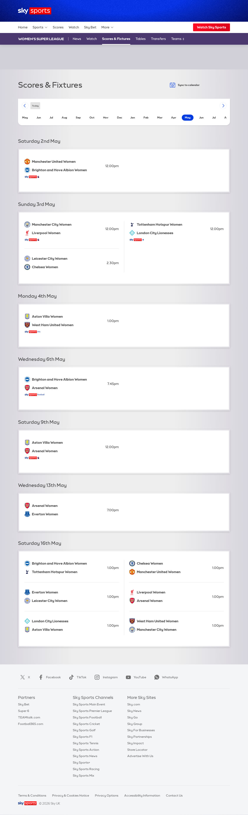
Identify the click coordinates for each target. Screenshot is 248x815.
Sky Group (134, 723)
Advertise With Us (140, 755)
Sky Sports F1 (82, 736)
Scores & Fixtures (116, 38)
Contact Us (174, 795)
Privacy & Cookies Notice (70, 795)
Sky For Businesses (141, 730)
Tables (141, 38)
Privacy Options (106, 795)
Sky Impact (135, 743)
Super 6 (23, 710)
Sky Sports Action (86, 749)
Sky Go (132, 717)
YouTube (135, 677)
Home (23, 27)
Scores (58, 27)
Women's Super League (41, 39)
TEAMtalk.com (29, 717)
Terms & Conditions (32, 795)
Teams (178, 39)
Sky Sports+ (81, 762)
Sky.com (133, 704)
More (107, 27)
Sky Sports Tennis (85, 743)
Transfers (158, 38)
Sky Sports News (85, 755)
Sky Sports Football (87, 717)
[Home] (34, 11)
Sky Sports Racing (86, 769)
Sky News (134, 710)
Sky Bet (90, 27)
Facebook (48, 677)
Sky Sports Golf (84, 730)
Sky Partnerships (139, 736)
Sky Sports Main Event (89, 704)
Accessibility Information (142, 795)
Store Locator (137, 749)
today (35, 105)
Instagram (105, 677)
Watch (74, 27)
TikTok (76, 677)
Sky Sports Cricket (86, 723)
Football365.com (30, 723)
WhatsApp (165, 677)
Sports (40, 27)
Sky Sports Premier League (92, 710)
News (77, 38)
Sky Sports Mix (83, 775)
